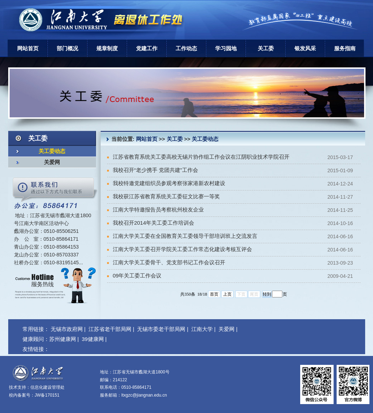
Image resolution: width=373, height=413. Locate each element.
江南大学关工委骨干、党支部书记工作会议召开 (166, 262)
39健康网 (93, 339)
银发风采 (305, 48)
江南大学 (202, 329)
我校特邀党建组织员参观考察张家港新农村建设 (166, 183)
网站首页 (28, 48)
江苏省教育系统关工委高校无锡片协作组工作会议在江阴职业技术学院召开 (198, 157)
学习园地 (226, 48)
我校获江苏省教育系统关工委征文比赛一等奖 (163, 196)
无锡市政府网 (67, 329)
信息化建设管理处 (47, 387)
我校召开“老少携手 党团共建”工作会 (152, 170)
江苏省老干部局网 (110, 329)
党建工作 (146, 48)
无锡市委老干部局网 (161, 329)
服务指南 (345, 48)
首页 (214, 294)
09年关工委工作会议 (134, 275)
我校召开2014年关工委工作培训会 (151, 223)
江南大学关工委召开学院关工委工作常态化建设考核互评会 (179, 249)
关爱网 (52, 162)
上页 (227, 294)
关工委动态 (52, 151)
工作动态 (186, 48)
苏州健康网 (62, 339)
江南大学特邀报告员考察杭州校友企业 (155, 209)
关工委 (266, 48)
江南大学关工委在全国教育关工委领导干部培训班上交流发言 (182, 236)
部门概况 (67, 48)
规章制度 (107, 48)
